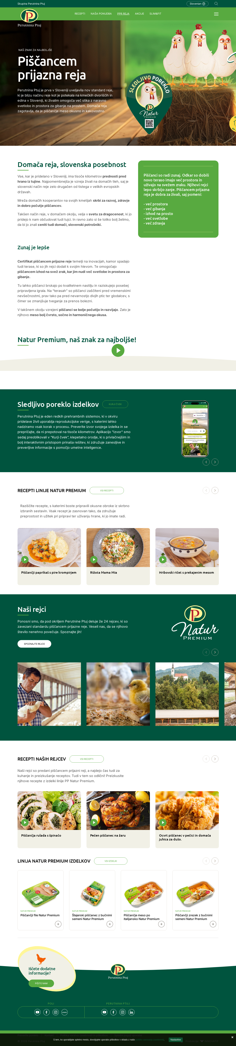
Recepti (80, 13)
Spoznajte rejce (34, 643)
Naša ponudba (101, 13)
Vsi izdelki (111, 861)
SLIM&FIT (155, 13)
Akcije (139, 13)
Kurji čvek (115, 404)
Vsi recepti (106, 490)
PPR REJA (123, 13)
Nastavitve (176, 1039)
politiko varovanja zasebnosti (150, 1039)
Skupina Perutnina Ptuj (31, 3)
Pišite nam (41, 983)
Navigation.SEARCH (216, 3)
